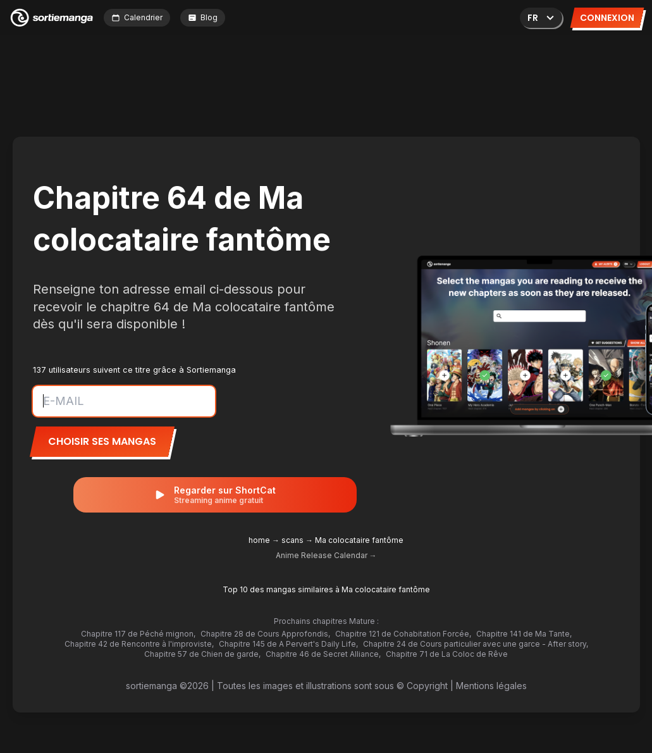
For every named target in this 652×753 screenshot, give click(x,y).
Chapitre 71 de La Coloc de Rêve (447, 654)
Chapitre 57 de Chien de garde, (202, 654)
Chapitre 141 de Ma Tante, (524, 633)
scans (292, 540)
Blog (203, 17)
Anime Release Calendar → (326, 555)
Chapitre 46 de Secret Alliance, (323, 654)
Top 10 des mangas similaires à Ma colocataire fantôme (326, 589)
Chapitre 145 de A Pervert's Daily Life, (288, 644)
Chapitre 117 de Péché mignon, (138, 633)
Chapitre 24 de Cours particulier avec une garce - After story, (475, 644)
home (259, 540)
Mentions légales (491, 685)
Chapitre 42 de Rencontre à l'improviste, (139, 644)
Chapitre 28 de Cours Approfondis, (265, 633)
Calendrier (137, 17)
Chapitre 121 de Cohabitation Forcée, (403, 633)
